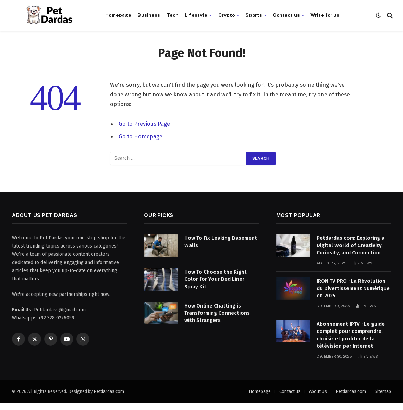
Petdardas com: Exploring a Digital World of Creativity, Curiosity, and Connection (350, 245)
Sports (253, 15)
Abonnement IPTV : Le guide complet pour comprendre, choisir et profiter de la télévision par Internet (351, 335)
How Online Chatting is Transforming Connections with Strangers (217, 313)
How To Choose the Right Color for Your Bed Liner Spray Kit (215, 279)
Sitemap (383, 391)
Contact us (286, 15)
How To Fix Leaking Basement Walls (220, 241)
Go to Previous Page (144, 123)
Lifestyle (196, 15)
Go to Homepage (140, 136)
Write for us (325, 15)
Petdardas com (109, 391)
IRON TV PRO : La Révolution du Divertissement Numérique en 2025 (353, 288)
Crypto (226, 15)
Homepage (118, 15)
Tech (173, 15)
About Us (318, 391)
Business (148, 15)
